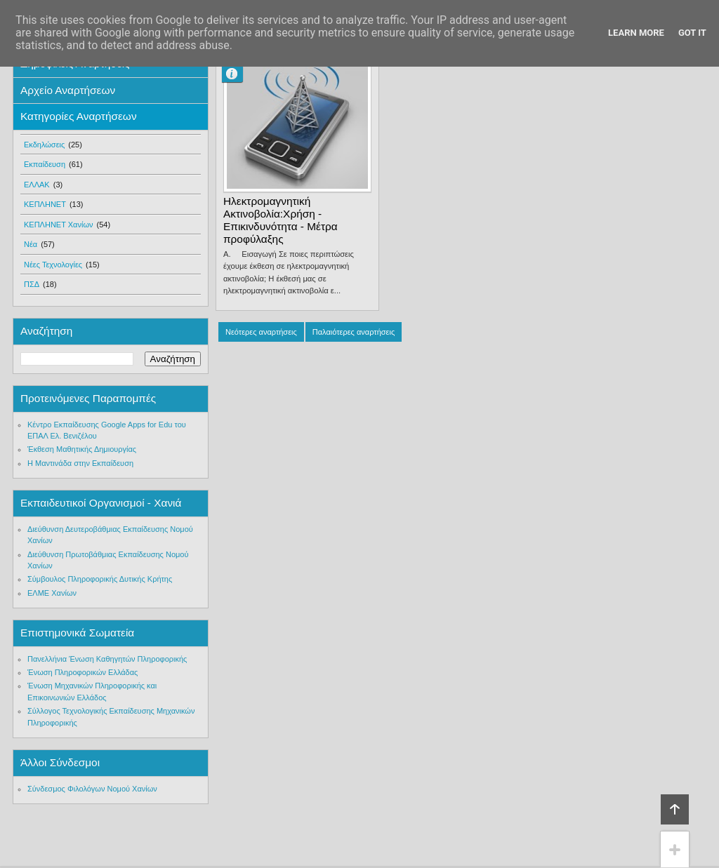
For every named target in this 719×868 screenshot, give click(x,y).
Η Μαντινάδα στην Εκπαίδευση (80, 463)
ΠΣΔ (31, 284)
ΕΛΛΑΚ (37, 184)
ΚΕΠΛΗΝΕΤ (45, 204)
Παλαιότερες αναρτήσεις (353, 332)
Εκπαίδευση (44, 164)
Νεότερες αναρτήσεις (261, 332)
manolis (238, 73)
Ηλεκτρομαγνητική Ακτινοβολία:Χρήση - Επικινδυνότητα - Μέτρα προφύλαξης (280, 220)
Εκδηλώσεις (44, 144)
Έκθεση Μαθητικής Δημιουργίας (81, 449)
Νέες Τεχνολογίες (53, 264)
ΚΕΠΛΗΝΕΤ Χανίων (58, 224)
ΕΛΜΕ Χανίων (52, 593)
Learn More (636, 32)
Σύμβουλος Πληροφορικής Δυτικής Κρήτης (99, 579)
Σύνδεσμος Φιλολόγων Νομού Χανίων (92, 788)
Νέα (30, 244)
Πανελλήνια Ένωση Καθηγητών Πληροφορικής (107, 659)
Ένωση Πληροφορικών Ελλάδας (82, 672)
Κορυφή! (675, 809)
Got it (692, 32)
